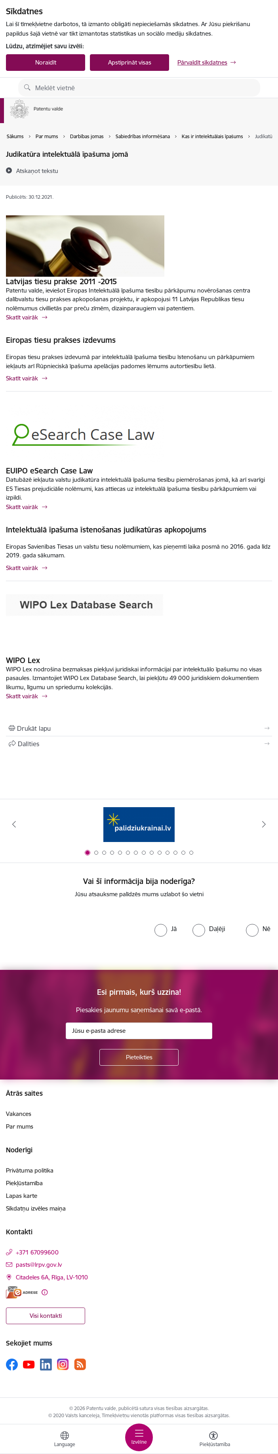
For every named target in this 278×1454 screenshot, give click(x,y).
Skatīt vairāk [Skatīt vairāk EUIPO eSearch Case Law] (22, 507)
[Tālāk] (264, 824)
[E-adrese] (22, 1292)
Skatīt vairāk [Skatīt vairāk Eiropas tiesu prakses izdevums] (22, 378)
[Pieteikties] (139, 1057)
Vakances (18, 1114)
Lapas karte (21, 1195)
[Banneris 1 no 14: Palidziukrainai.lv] (139, 824)
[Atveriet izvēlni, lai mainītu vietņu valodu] (64, 1440)
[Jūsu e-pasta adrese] (139, 1031)
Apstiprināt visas (129, 62)
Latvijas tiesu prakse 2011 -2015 (61, 281)
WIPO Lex (23, 660)
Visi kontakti (46, 1315)
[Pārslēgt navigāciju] (139, 1437)
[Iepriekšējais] (14, 824)
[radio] (165, 928)
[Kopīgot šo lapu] (139, 743)
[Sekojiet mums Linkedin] (46, 1364)
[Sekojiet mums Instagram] (63, 1364)
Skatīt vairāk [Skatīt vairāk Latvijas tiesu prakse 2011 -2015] (22, 317)
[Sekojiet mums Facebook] (12, 1364)
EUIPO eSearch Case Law (49, 470)
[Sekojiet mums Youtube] (29, 1364)
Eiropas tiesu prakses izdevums (61, 340)
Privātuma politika (29, 1170)
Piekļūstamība (24, 1183)
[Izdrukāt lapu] (139, 728)
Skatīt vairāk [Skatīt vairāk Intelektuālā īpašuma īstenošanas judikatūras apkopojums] (22, 568)
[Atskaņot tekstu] (37, 170)
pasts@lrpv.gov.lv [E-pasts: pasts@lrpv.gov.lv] (39, 1264)
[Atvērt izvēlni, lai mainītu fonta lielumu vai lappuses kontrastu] (213, 1440)
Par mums (19, 1126)
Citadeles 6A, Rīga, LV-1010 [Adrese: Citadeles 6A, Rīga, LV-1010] (52, 1277)
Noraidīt (45, 62)
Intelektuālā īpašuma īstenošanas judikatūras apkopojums (106, 529)
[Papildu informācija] (45, 1292)
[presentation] (73, 934)
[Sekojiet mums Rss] (80, 1364)
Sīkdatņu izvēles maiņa (36, 1208)
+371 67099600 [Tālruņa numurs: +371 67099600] (37, 1252)
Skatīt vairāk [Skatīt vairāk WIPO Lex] (22, 696)
